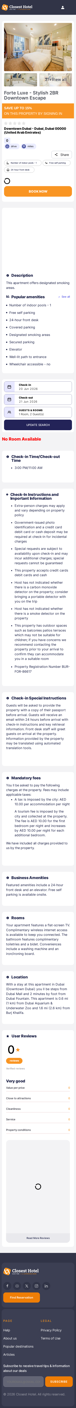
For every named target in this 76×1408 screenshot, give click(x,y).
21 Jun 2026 (28, 401)
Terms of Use (50, 1338)
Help (6, 1330)
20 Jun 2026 (28, 388)
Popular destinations (18, 1346)
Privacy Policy (51, 1330)
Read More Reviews (38, 1238)
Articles (8, 1354)
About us (9, 1338)
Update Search (38, 425)
